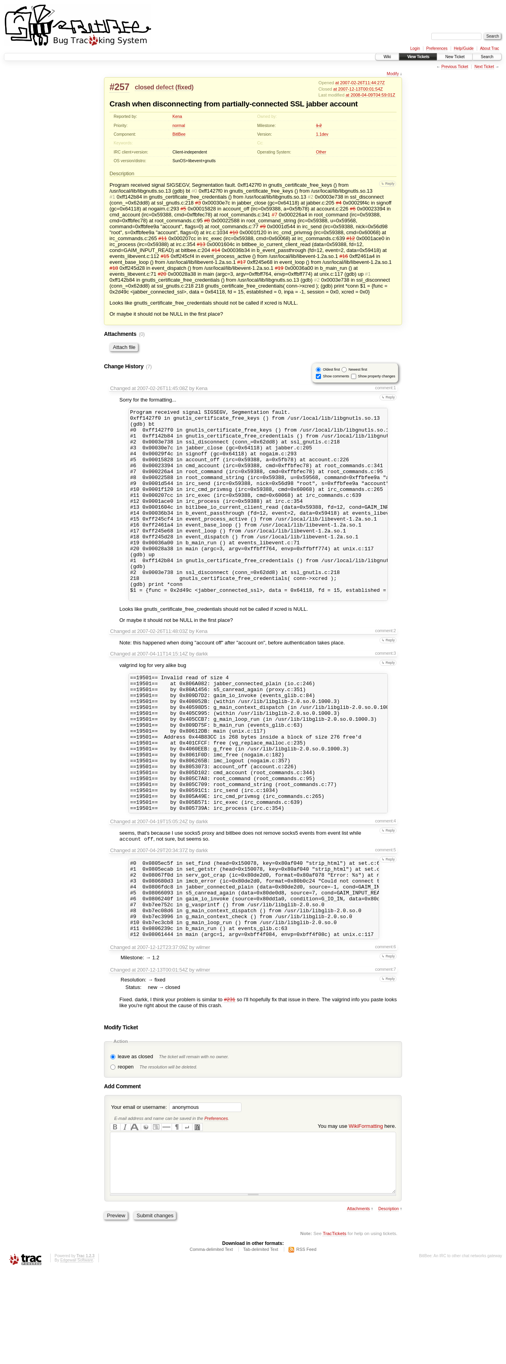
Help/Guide (464, 48)
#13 (201, 244)
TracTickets (334, 1326)
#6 (352, 209)
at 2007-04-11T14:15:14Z (160, 692)
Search (487, 57)
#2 (310, 197)
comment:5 (385, 915)
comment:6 (385, 1028)
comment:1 (385, 387)
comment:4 (385, 886)
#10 (234, 232)
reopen (126, 1148)
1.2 (318, 125)
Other (321, 152)
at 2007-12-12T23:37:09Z (160, 1029)
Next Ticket (484, 66)
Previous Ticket (454, 66)
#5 (183, 209)
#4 (338, 203)
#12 (350, 238)
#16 (344, 256)
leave (124, 1138)
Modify (393, 74)
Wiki (387, 57)
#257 (119, 87)
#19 (279, 268)
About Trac (489, 48)
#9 (262, 226)
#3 (197, 203)
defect (165, 87)
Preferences (436, 48)
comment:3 (385, 691)
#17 (241, 262)
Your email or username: (139, 1189)
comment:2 (385, 668)
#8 (207, 221)
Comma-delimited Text (211, 1342)
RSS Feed (306, 1342)
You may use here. (357, 1208)
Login (415, 48)
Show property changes (376, 376)
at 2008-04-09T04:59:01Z (370, 95)
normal (178, 125)
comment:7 (385, 1050)
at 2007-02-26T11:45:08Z (160, 388)
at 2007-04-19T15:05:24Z (160, 887)
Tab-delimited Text (260, 1342)
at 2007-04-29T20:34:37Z (160, 916)
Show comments (336, 376)
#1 (112, 197)
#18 (114, 268)
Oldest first (331, 369)
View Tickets (418, 57)
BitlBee (178, 134)
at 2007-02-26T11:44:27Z (360, 82)
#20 (162, 274)
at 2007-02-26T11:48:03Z (160, 669)
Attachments (358, 1302)
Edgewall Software (76, 1353)
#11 (163, 238)
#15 (164, 256)
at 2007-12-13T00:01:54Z (358, 89)
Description (388, 1302)
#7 (274, 215)
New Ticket (454, 57)
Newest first (358, 369)
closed (144, 87)
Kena (177, 116)
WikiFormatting (366, 1208)
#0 (194, 191)
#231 (229, 1081)
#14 (215, 250)
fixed (184, 87)
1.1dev (322, 134)
